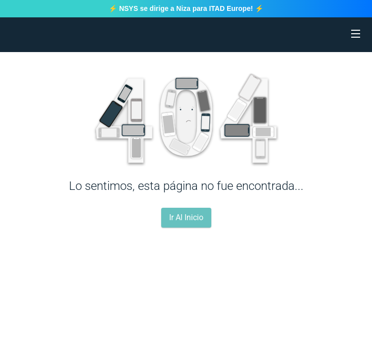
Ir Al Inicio (186, 217)
